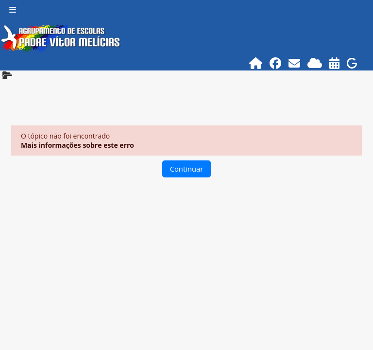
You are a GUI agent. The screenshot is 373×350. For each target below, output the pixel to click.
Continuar (186, 169)
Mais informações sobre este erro (77, 145)
